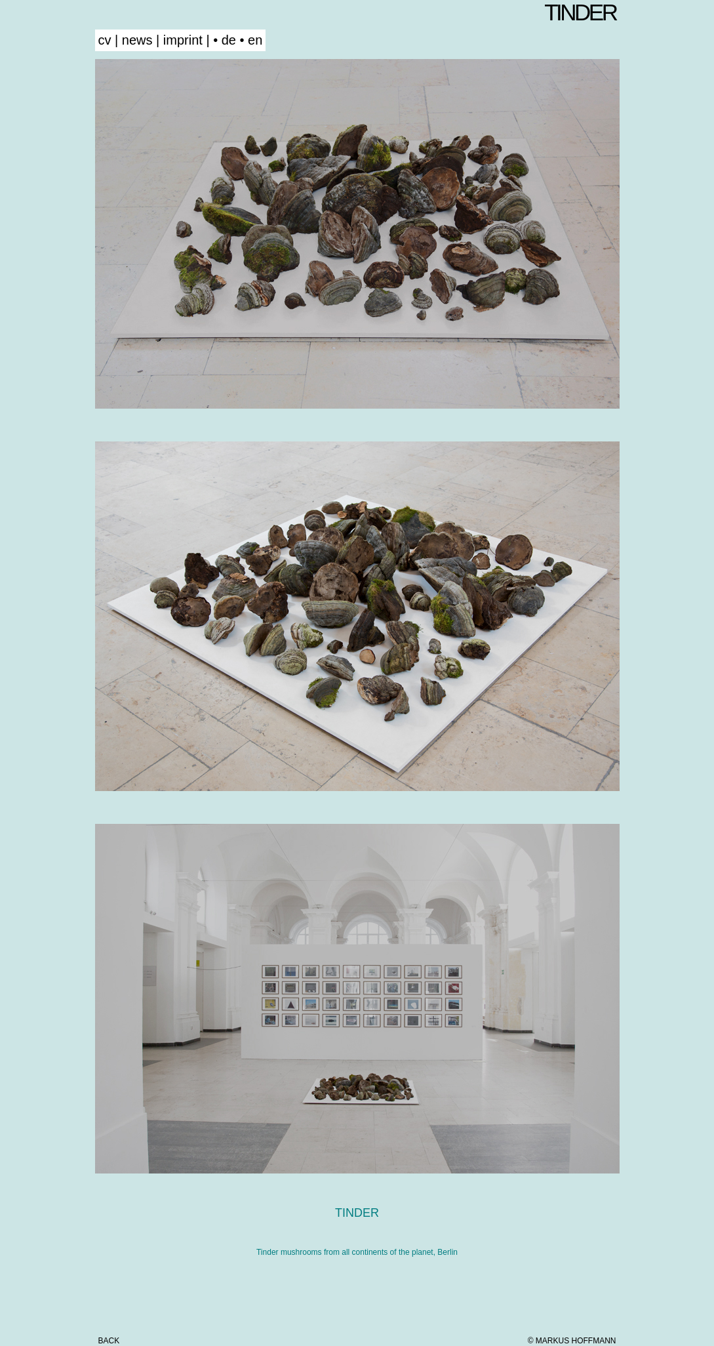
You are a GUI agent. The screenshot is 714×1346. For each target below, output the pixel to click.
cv (104, 40)
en (255, 40)
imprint (183, 40)
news (137, 40)
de (229, 40)
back (109, 1340)
